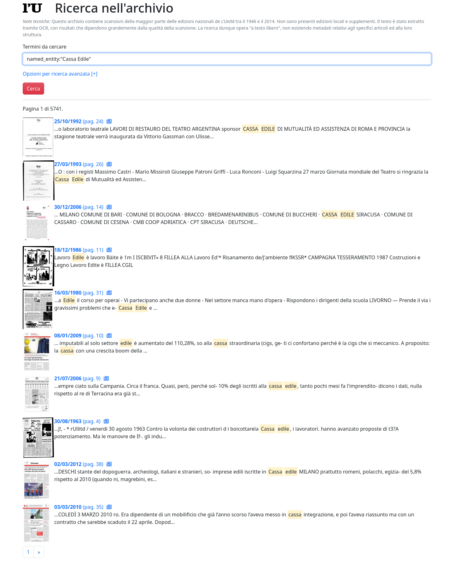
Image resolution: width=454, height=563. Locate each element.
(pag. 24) (79, 121)
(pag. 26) (79, 164)
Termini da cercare (45, 46)
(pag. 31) (79, 292)
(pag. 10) (79, 335)
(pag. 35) (79, 506)
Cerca (33, 88)
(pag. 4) (78, 421)
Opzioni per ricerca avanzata (60, 73)
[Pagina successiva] (38, 552)
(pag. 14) (79, 207)
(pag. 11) (79, 249)
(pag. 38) (79, 464)
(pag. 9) (78, 378)
